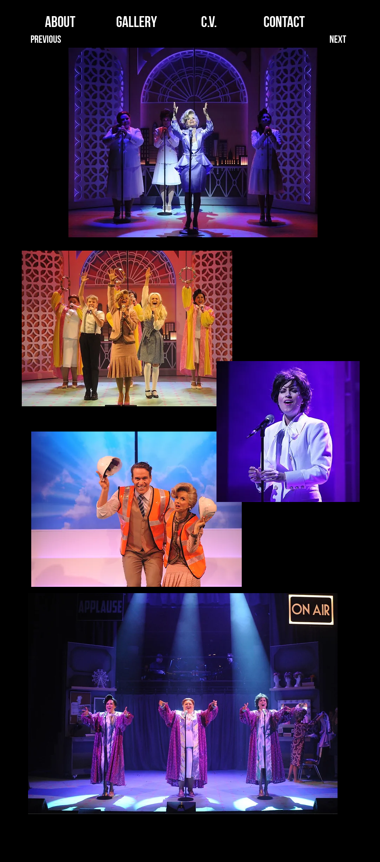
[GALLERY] (137, 24)
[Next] (338, 41)
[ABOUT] (60, 24)
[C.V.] (209, 24)
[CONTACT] (285, 24)
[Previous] (46, 41)
